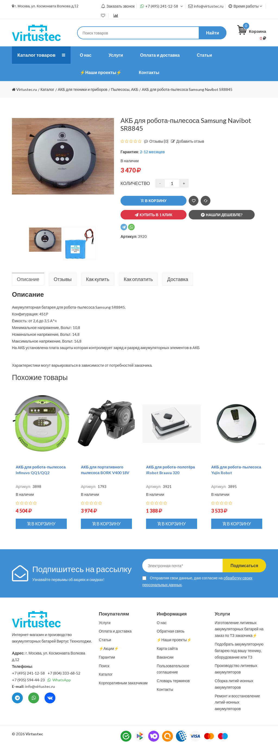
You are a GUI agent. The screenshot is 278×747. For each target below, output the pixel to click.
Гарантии (107, 657)
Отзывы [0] (154, 141)
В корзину (153, 200)
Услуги (116, 55)
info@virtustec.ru (205, 6)
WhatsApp (59, 680)
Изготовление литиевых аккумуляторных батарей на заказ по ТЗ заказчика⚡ (239, 629)
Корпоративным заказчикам (123, 683)
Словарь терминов (173, 680)
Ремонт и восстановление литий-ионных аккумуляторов (237, 702)
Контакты (149, 72)
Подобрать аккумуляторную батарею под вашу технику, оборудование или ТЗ (239, 650)
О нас (85, 55)
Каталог (106, 674)
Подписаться (243, 565)
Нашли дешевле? (221, 214)
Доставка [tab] (177, 279)
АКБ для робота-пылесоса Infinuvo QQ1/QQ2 (41, 470)
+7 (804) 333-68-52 (64, 673)
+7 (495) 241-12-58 (161, 6)
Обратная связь (170, 631)
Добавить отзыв (186, 141)
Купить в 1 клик (153, 214)
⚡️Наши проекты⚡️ (101, 72)
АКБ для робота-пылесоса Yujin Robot (236, 470)
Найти (212, 32)
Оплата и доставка (160, 55)
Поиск (104, 665)
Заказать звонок (118, 6)
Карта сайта (167, 648)
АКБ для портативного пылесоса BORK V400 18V (105, 470)
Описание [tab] (28, 279)
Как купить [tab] (97, 279)
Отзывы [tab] (63, 279)
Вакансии (165, 657)
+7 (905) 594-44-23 (28, 680)
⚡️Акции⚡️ (109, 648)
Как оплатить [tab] (138, 279)
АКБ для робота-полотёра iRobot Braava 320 (170, 470)
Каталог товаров (37, 55)
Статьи (204, 55)
